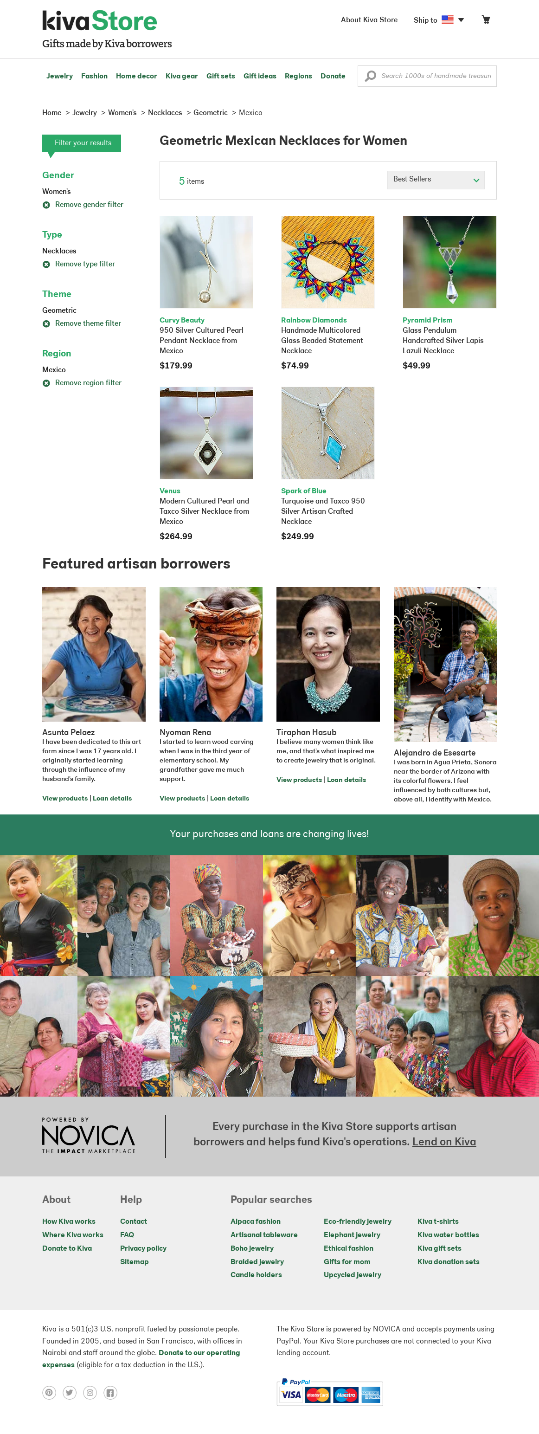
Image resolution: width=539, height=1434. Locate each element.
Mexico (54, 370)
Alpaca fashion (256, 1222)
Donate (333, 76)
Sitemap (134, 1262)
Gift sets (220, 76)
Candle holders (256, 1275)
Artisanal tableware (264, 1235)
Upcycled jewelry (352, 1275)
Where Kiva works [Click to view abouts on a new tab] (72, 1235)
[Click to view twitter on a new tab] (73, 1392)
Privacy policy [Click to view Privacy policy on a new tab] (143, 1249)
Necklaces (59, 251)
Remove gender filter (82, 205)
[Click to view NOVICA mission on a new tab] (88, 1136)
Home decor (136, 76)
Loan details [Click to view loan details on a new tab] (112, 798)
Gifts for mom (347, 1262)
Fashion (94, 76)
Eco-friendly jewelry (357, 1222)
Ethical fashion (348, 1249)
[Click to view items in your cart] (486, 21)
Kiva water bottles (448, 1235)
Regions (298, 76)
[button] (370, 78)
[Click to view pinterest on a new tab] (52, 1392)
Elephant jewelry (352, 1235)
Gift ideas (260, 76)
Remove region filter (82, 383)
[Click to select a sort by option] (436, 180)
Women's (56, 192)
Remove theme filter (81, 324)
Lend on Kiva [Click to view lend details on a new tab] (444, 1142)
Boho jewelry (252, 1249)
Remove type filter (78, 264)
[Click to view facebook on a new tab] (112, 1392)
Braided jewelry (257, 1262)
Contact (133, 1222)
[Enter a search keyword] (427, 76)
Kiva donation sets (448, 1262)
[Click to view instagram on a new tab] (93, 1392)
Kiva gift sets (439, 1249)
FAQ (127, 1235)
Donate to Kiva (67, 1249)
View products (65, 798)
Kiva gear (182, 76)
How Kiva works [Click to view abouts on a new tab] (69, 1222)
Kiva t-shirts (438, 1222)
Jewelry (59, 76)
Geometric (59, 311)
